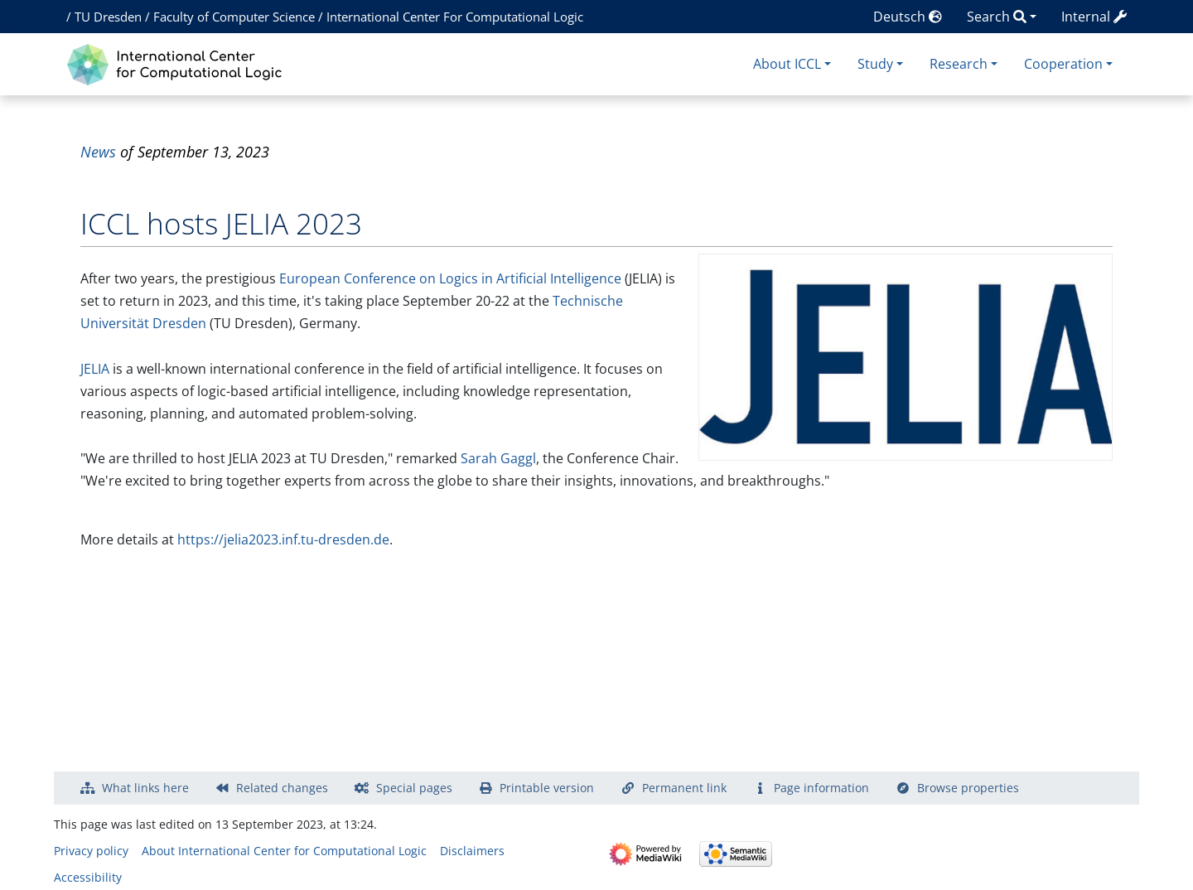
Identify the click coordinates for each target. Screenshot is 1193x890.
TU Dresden (108, 16)
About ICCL (787, 64)
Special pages (414, 788)
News (98, 152)
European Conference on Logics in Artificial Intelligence (450, 278)
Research (959, 64)
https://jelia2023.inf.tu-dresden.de (283, 539)
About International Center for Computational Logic (284, 851)
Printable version (547, 788)
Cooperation (1063, 64)
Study (875, 64)
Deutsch (907, 16)
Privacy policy (91, 851)
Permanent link (684, 788)
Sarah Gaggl (498, 458)
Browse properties (968, 788)
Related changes (282, 788)
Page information (821, 788)
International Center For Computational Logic (454, 16)
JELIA (94, 369)
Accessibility (88, 877)
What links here (145, 788)
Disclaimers (472, 851)
